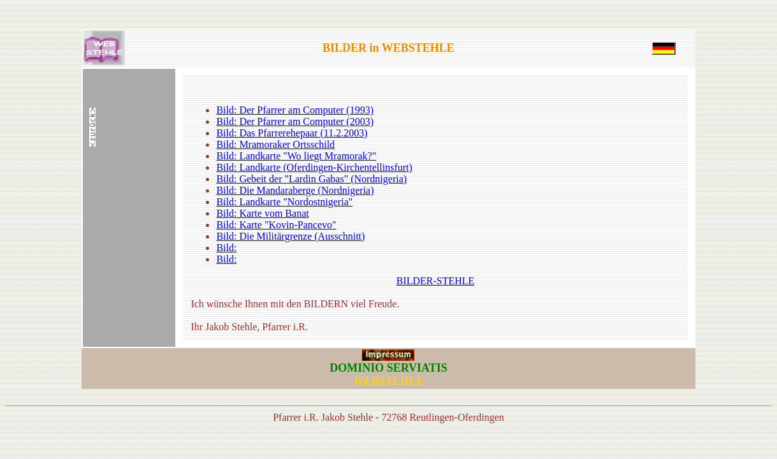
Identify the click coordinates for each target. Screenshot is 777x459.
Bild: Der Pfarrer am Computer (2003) (295, 121)
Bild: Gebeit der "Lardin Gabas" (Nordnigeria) (311, 178)
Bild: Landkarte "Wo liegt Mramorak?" (296, 155)
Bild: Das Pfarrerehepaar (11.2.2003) (291, 132)
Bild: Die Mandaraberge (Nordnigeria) (295, 190)
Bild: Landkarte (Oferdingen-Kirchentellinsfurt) (314, 167)
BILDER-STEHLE (435, 280)
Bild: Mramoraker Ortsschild (275, 144)
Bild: (226, 247)
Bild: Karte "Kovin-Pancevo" (276, 224)
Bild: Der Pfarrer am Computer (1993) (295, 110)
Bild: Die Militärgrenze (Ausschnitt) (290, 236)
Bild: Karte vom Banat (262, 213)
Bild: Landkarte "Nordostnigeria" (284, 201)
